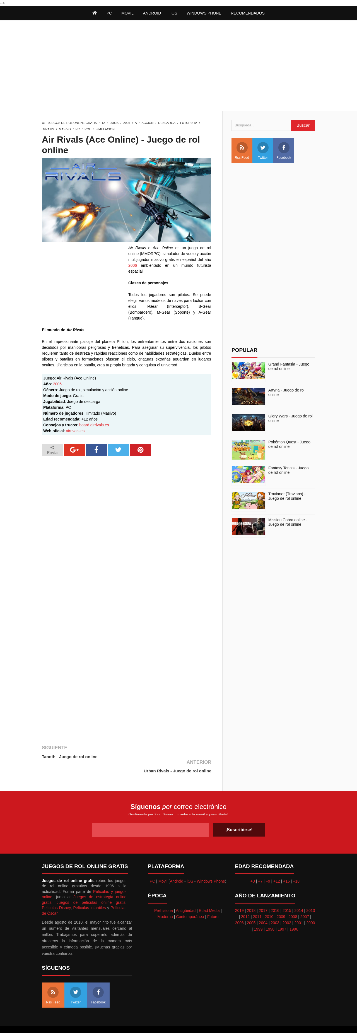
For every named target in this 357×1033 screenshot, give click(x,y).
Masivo (65, 129)
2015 (287, 896)
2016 (275, 896)
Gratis (48, 129)
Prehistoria (163, 896)
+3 (252, 866)
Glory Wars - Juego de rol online (290, 418)
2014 (299, 896)
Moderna (165, 902)
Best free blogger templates (214, 1022)
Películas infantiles (89, 893)
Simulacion (104, 129)
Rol (88, 129)
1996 (294, 914)
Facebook (283, 151)
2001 (299, 908)
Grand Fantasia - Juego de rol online (288, 366)
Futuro (212, 902)
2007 (304, 902)
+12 (276, 866)
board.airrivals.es (94, 425)
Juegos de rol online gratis (72, 122)
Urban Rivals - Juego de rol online (177, 756)
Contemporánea (190, 902)
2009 (281, 902)
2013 (310, 896)
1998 (270, 914)
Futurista (188, 122)
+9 (268, 866)
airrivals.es (75, 431)
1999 (258, 914)
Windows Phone (204, 13)
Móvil (163, 866)
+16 (286, 866)
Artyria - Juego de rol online (286, 392)
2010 (269, 902)
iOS (173, 13)
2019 (239, 896)
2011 (257, 902)
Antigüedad (186, 896)
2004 (263, 908)
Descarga (166, 122)
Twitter (263, 151)
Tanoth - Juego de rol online (70, 756)
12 (103, 122)
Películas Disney (56, 893)
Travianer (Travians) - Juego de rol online (287, 496)
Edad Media (209, 896)
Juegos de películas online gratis (91, 888)
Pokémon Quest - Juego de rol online (289, 444)
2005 (251, 908)
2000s (114, 122)
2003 (275, 908)
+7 (260, 866)
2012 (245, 902)
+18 (296, 866)
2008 (292, 902)
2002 (287, 908)
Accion (148, 122)
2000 (310, 908)
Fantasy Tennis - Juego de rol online (288, 470)
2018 (251, 896)
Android (152, 13)
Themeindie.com (175, 1022)
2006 (126, 122)
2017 (263, 896)
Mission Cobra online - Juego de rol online (287, 522)
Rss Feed (242, 151)
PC (78, 129)
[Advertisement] (178, 66)
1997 (282, 914)
